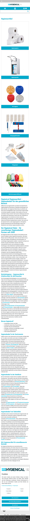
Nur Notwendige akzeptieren (15, 501)
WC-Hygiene (10, 294)
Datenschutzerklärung (14, 514)
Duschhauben (7, 386)
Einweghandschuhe (10, 305)
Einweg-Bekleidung (20, 381)
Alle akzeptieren (15, 497)
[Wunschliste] (29, 0)
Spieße (8, 344)
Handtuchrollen (9, 394)
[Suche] (28, 11)
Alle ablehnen (15, 505)
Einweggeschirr (15, 344)
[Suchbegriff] (13, 11)
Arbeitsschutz (7, 302)
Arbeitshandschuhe (21, 305)
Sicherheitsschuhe (9, 307)
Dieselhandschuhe (11, 418)
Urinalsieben (22, 297)
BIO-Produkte (11, 347)
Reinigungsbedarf (19, 394)
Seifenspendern (11, 404)
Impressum (23, 514)
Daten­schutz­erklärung (7, 485)
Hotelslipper (16, 386)
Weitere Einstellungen (15, 508)
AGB (8, 514)
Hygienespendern (11, 402)
